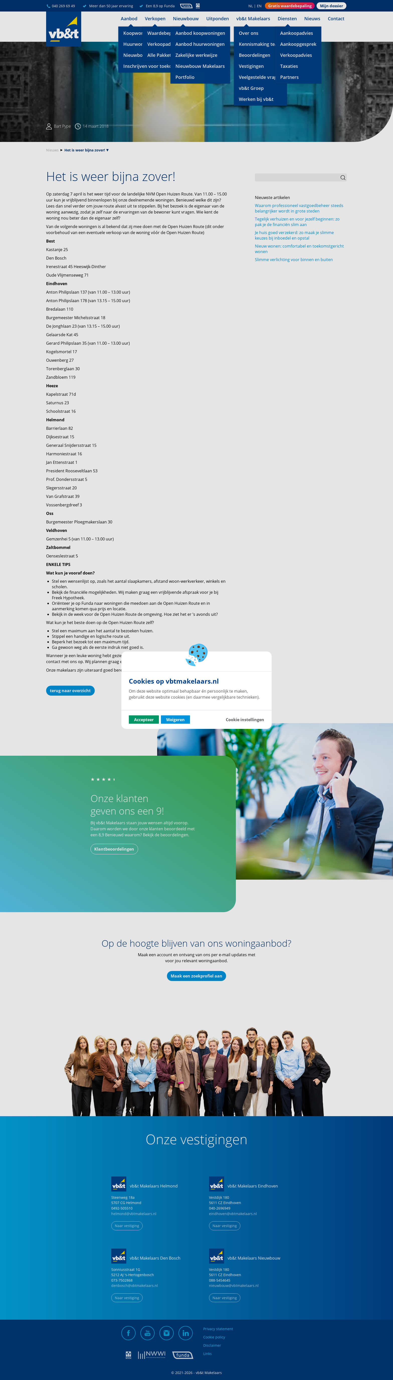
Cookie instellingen (245, 719)
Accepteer (144, 719)
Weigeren (175, 719)
